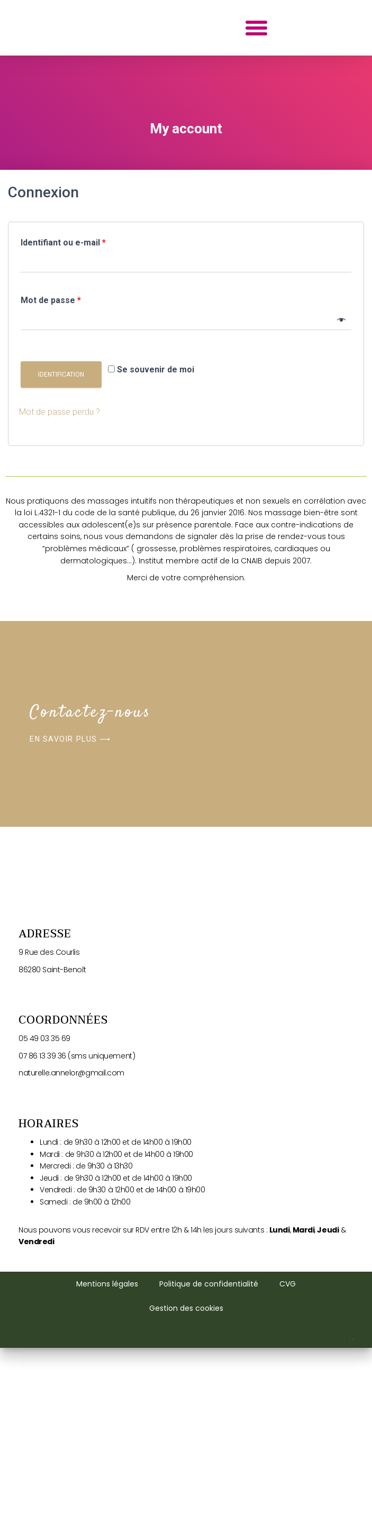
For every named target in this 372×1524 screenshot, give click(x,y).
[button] (256, 115)
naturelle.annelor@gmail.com (71, 1435)
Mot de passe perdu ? (59, 587)
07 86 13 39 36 (42, 1418)
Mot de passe (51, 476)
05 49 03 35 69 (45, 1401)
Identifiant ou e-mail (63, 418)
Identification (61, 550)
